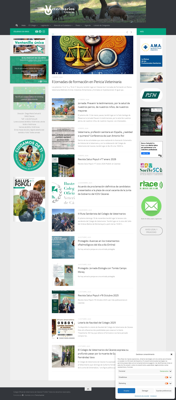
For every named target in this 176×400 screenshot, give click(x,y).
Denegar (145, 391)
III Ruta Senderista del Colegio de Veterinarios (102, 213)
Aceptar (126, 391)
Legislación (45, 25)
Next (131, 32)
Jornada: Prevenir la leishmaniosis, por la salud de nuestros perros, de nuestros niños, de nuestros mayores (104, 107)
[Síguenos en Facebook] (40, 31)
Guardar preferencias (163, 391)
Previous (127, 32)
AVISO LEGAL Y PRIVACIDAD (151, 230)
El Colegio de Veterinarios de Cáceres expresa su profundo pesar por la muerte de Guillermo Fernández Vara (103, 353)
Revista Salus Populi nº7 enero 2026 (97, 159)
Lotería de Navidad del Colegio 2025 (97, 322)
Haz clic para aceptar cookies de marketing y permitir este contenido (29, 69)
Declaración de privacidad (142, 396)
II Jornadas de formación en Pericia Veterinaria (87, 81)
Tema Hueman (39, 395)
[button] (171, 354)
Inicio (23, 25)
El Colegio (32, 25)
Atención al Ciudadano (62, 25)
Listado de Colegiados (102, 25)
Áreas (78, 25)
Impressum (153, 396)
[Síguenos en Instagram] (43, 31)
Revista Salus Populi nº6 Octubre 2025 (98, 295)
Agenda (88, 25)
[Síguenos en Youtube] (36, 31)
